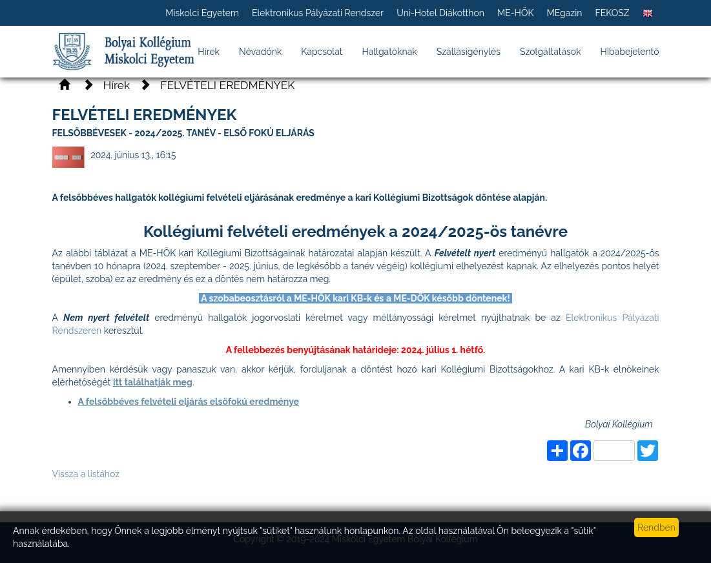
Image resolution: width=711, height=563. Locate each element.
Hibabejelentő (630, 51)
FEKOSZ (612, 13)
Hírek (209, 51)
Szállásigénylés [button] (468, 51)
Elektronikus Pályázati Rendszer (318, 13)
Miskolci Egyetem (202, 13)
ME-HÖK (515, 13)
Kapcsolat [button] (321, 51)
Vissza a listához (86, 474)
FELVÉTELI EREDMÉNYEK (227, 85)
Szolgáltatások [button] (550, 51)
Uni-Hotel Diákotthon (440, 13)
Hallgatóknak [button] (389, 51)
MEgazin (564, 13)
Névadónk (260, 51)
